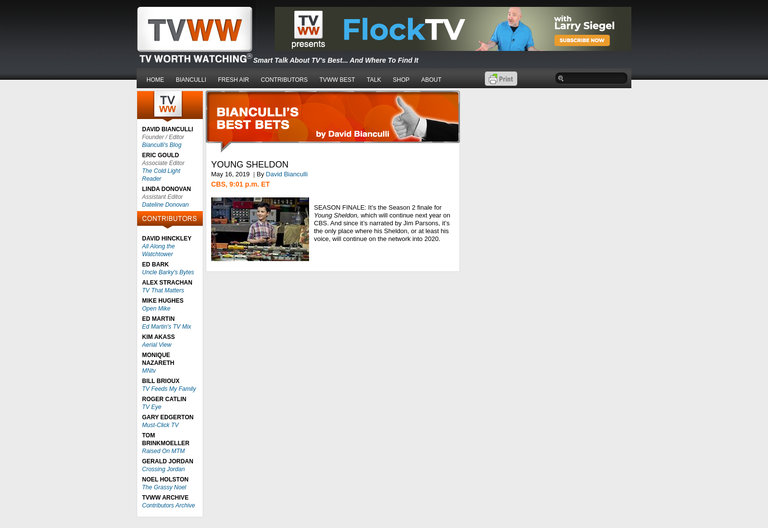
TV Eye (151, 407)
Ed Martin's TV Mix (166, 326)
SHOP (401, 79)
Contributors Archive (168, 505)
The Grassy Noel (164, 487)
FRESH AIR (233, 79)
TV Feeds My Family (169, 388)
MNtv (149, 370)
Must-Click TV (160, 425)
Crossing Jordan (163, 469)
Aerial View (156, 344)
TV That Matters (163, 290)
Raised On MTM (163, 451)
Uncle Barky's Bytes (168, 272)
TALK (374, 79)
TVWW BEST (337, 79)
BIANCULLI (191, 79)
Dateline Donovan (165, 204)
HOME (155, 79)
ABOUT (431, 79)
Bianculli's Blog (161, 145)
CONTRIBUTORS (284, 79)
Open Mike (156, 308)
